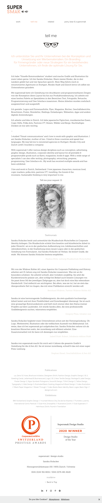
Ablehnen (65, 499)
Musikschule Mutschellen (79, 259)
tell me (34, 21)
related (51, 21)
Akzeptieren (54, 499)
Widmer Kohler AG (82, 290)
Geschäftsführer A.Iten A (77, 353)
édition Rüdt (85, 336)
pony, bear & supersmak (75, 21)
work (18, 21)
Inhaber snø (85, 314)
